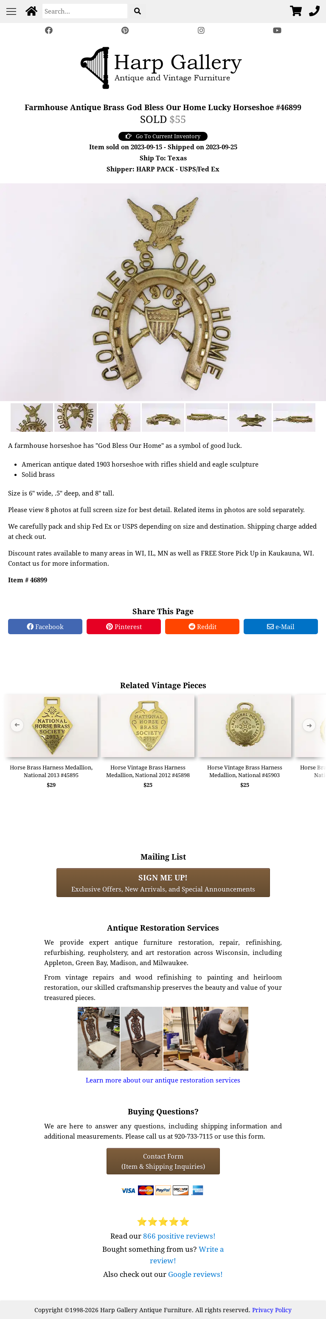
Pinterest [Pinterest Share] (124, 626)
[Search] (84, 11)
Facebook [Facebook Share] (45, 626)
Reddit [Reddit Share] (202, 626)
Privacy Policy (272, 1310)
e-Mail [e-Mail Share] (281, 626)
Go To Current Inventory (163, 136)
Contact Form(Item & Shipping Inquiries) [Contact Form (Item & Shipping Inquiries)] (163, 1161)
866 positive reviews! (179, 1236)
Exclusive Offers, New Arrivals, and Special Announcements (163, 882)
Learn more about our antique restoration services (163, 1080)
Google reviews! (195, 1274)
